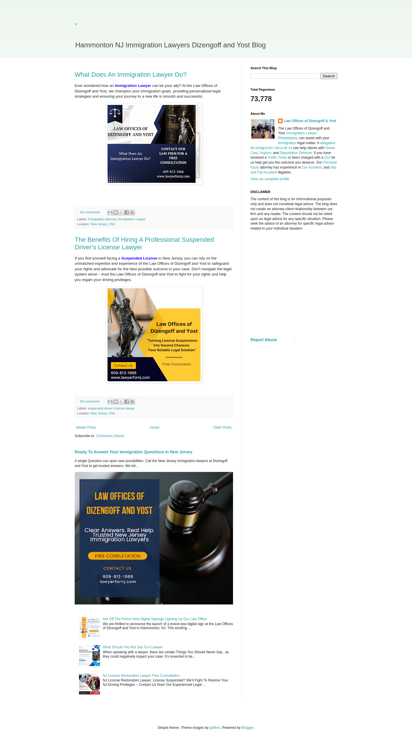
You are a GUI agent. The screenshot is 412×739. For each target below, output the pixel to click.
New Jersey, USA (103, 224)
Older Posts (222, 427)
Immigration (287, 143)
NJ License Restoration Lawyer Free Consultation (141, 676)
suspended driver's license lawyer (111, 408)
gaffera (214, 728)
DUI (328, 157)
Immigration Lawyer (132, 219)
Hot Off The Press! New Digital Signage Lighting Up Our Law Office (155, 619)
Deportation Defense (296, 153)
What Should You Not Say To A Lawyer (133, 647)
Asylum (265, 153)
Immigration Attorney (102, 219)
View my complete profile (269, 179)
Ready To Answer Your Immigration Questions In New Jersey (133, 452)
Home (154, 427)
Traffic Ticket (277, 157)
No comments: (90, 212)
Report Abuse (263, 339)
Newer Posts (86, 427)
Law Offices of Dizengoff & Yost (310, 121)
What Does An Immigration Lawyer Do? (131, 74)
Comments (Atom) (110, 436)
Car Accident (312, 167)
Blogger (248, 728)
